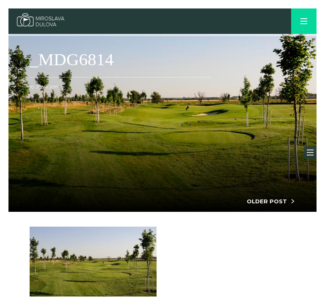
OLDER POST (267, 201)
